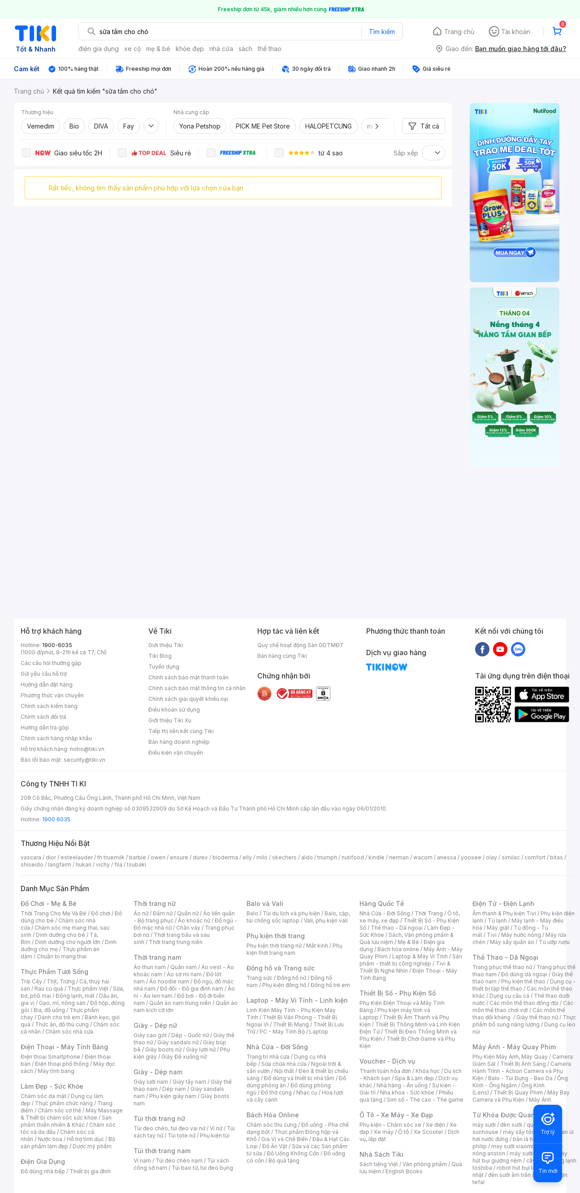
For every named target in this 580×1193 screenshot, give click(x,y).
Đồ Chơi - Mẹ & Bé (49, 903)
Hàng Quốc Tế (381, 903)
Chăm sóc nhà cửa (69, 1031)
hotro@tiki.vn (87, 749)
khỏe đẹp (190, 48)
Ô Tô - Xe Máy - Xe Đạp (396, 1115)
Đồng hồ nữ (291, 977)
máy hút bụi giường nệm (519, 1157)
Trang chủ (459, 31)
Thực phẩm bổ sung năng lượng (524, 1021)
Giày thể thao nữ (537, 1017)
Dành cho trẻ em (59, 1017)
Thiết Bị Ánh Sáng (523, 1063)
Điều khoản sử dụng (174, 709)
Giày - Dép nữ (155, 1025)
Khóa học (428, 1071)
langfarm (59, 864)
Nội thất (284, 1071)
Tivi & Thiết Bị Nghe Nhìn (404, 967)
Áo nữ (141, 913)
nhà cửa (221, 48)
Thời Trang (429, 913)
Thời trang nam (157, 957)
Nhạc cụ (306, 1092)
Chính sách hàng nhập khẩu (56, 738)
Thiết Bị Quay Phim (518, 1092)
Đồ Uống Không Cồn (293, 1153)
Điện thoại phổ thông (62, 1063)
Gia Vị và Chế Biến (284, 1139)
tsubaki (136, 864)
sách (245, 48)
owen (158, 857)
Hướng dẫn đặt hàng (47, 684)
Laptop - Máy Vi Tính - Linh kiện (297, 1000)
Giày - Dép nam (158, 1072)
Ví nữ (216, 1128)
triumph (327, 857)
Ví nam (142, 1160)
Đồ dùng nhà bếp (43, 1171)
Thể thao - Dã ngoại (397, 927)
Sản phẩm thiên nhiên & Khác (66, 1121)
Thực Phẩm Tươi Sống (54, 971)
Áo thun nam (150, 967)
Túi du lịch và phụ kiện (291, 913)
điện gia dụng (98, 48)
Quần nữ (188, 913)
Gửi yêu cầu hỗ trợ (44, 673)
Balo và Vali (265, 903)
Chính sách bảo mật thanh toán (188, 677)
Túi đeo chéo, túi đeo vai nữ (169, 1128)
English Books (404, 1171)
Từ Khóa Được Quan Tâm (511, 1115)
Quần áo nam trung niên (180, 1003)
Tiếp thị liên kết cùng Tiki (181, 731)
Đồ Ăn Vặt (274, 1146)
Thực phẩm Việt (88, 988)
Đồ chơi (100, 913)
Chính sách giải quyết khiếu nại (188, 698)
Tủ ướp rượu (554, 942)
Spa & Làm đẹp (414, 1078)
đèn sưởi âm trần (509, 1175)
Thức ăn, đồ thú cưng (62, 1024)
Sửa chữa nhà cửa (284, 1063)
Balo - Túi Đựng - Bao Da (520, 1078)
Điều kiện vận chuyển (175, 752)
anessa (446, 857)
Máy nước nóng (521, 934)
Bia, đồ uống (49, 1010)
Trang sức (260, 977)
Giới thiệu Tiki (165, 645)
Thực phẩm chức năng (64, 1103)
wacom (423, 857)
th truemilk (111, 857)
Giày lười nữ (201, 1049)
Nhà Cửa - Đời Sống (277, 1047)
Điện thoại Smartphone (50, 1056)
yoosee (471, 857)
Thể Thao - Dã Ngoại (505, 957)
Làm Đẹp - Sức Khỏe (52, 1086)
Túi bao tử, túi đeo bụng (202, 1167)
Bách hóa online (398, 949)
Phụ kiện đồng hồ (284, 985)
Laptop (318, 1031)
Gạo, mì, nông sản (62, 1003)
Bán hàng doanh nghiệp (179, 741)
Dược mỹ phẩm (92, 1146)
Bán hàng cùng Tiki (282, 655)
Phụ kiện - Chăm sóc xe (390, 1124)
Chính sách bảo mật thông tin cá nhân (197, 688)
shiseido (32, 864)
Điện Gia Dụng (43, 1161)
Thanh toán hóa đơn (385, 1071)
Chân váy (188, 927)
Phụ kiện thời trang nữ (274, 945)
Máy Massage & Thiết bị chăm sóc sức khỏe (72, 1114)
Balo (252, 913)
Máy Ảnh (540, 1099)
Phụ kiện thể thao (523, 981)
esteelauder (77, 857)
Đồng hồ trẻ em (330, 985)
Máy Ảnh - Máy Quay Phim (514, 1047)
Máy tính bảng (56, 1071)
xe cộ (132, 48)
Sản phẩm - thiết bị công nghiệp (410, 960)
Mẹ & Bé (408, 942)
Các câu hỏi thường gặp (51, 663)
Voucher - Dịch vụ (387, 1061)
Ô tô (403, 1132)
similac (511, 857)
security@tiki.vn (84, 759)
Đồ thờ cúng (276, 1092)
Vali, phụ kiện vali (326, 920)
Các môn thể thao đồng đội (523, 1003)
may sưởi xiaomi (512, 1146)
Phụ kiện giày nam (172, 1096)
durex (200, 857)
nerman (399, 857)
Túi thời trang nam (162, 1150)
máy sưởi (484, 1124)
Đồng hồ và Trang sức (281, 968)
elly (247, 857)
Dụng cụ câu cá (509, 995)
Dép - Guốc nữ (190, 1035)
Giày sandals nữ (178, 1042)
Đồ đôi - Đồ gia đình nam (191, 988)
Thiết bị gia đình (90, 1171)
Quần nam (183, 967)
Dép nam (174, 1089)
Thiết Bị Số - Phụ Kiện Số (397, 993)
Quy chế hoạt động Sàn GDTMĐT (300, 645)
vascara (31, 857)
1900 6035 (56, 819)
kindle (376, 857)
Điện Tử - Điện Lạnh (503, 903)
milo (262, 857)
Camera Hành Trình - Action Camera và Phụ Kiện (521, 1070)
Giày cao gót (150, 1035)
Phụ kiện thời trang (276, 936)
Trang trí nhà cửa (268, 1056)
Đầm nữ (163, 913)
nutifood (353, 857)
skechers (284, 857)
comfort (534, 857)
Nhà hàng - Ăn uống (402, 1085)
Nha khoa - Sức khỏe (407, 1092)
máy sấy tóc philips (528, 1132)
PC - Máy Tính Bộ (282, 1031)
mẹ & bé (158, 48)
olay (491, 857)
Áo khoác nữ (194, 920)
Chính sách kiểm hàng (49, 706)
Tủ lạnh (497, 920)
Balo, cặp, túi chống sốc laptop (298, 917)
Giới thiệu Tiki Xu (169, 720)
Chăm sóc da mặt (43, 1096)
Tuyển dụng (163, 666)
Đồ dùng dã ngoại (524, 974)
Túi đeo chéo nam (179, 1160)
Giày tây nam (189, 1081)
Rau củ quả (49, 988)
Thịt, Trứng (61, 981)
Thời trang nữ (155, 903)
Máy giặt (498, 927)
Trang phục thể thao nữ (502, 967)
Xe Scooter (428, 1132)
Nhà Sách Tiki (381, 1154)
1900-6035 (57, 645)
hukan (83, 864)
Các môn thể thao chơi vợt (522, 1006)
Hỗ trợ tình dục (85, 1139)
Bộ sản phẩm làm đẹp (68, 1143)
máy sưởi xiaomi (531, 1153)
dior (51, 857)
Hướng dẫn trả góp (45, 727)
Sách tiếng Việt (378, 1164)
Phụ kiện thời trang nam (294, 949)
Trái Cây (31, 981)
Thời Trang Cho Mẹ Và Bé (54, 913)
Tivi (492, 934)
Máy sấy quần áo (512, 942)
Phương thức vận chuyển (52, 695)
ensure (179, 857)
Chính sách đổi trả (43, 716)
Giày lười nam (151, 1081)
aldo (307, 857)
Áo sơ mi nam (184, 974)
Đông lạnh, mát (75, 995)
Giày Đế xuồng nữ (184, 1056)
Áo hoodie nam (169, 981)
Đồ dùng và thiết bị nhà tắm (299, 1078)
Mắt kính (317, 945)
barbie (137, 857)
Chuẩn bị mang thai (62, 956)
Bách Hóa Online (273, 1115)
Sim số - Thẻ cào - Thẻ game (425, 1099)
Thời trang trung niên (176, 942)
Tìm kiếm (382, 31)
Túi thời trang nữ (159, 1118)
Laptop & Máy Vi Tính (420, 956)
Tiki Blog (160, 655)
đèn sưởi (511, 1124)
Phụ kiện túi (214, 1135)
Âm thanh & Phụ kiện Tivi (504, 913)
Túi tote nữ (181, 1135)
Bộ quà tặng (283, 1160)
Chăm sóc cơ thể (59, 1110)
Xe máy (384, 1132)
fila (118, 864)
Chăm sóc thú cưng (272, 1124)
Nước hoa (50, 1139)
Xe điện (435, 1124)
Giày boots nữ (163, 1049)
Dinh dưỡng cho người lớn (67, 942)
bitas (556, 857)
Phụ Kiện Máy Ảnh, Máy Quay (510, 1056)
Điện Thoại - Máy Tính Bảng (64, 1047)
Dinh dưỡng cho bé (60, 934)
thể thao (269, 48)
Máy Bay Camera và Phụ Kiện (521, 1096)
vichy (103, 864)
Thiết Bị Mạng (291, 1024)
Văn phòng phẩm (425, 1164)
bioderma (225, 857)
